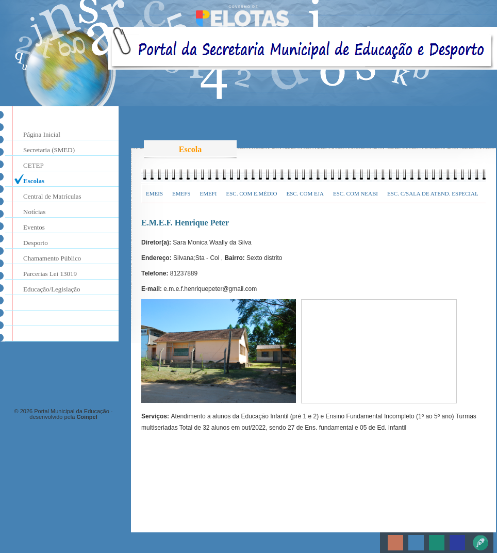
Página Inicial (41, 134)
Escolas (33, 181)
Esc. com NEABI (355, 193)
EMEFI (208, 193)
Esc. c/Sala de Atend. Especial (432, 193)
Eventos (34, 227)
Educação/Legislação (51, 289)
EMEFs (181, 193)
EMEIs (154, 193)
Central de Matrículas (52, 196)
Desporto (35, 243)
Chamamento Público (52, 258)
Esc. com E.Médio (251, 193)
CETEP (33, 165)
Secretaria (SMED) (49, 150)
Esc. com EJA (304, 193)
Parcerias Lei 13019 (50, 274)
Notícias (34, 212)
